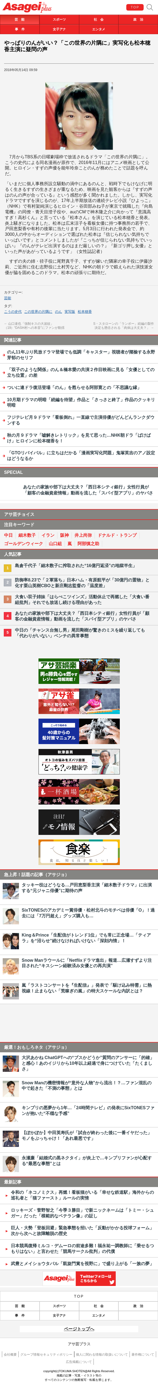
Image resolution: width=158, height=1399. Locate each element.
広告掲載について (79, 1362)
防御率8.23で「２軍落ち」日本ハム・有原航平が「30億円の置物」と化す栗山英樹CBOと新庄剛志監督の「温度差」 (82, 583)
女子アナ (59, 29)
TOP (135, 7)
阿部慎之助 (88, 543)
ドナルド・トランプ (117, 535)
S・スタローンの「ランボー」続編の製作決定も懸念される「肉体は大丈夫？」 (123, 326)
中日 (8, 535)
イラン (47, 535)
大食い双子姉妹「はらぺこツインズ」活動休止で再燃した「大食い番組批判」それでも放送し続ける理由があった (82, 599)
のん (58, 312)
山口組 (55, 543)
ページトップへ (79, 1329)
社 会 (99, 19)
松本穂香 (85, 312)
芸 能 (19, 19)
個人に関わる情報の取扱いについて (102, 1354)
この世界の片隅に (38, 312)
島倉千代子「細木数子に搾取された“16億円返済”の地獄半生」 (76, 565)
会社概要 (10, 1354)
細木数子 (27, 535)
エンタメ (98, 29)
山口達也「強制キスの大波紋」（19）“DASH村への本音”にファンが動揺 (34, 326)
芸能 (7, 298)
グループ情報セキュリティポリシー (46, 1354)
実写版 (70, 312)
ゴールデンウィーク (23, 543)
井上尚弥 (83, 535)
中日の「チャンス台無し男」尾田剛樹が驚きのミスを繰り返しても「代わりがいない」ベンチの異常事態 (80, 633)
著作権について (142, 1354)
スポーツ (59, 19)
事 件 (20, 29)
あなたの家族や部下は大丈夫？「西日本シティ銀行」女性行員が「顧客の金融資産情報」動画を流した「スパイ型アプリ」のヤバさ (82, 616)
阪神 (64, 535)
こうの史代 (13, 312)
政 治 (138, 19)
